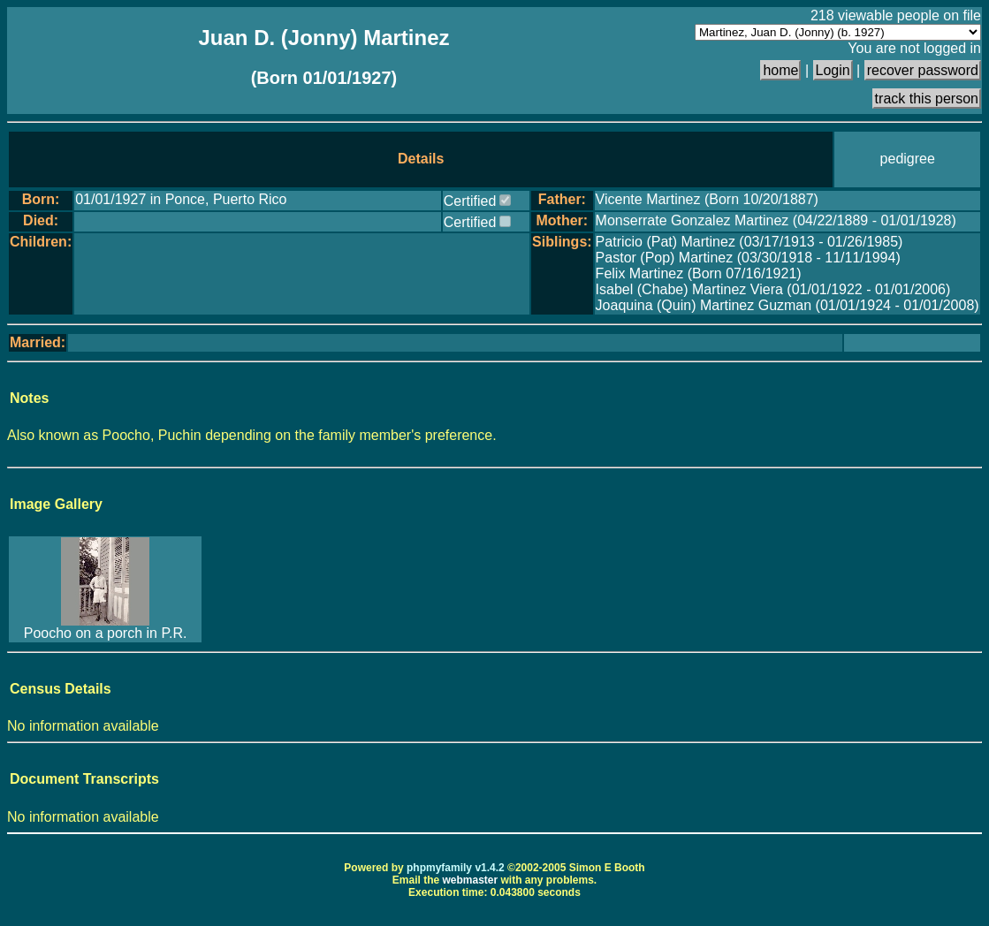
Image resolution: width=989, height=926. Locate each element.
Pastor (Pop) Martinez (666, 257)
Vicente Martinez (650, 199)
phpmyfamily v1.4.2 (456, 867)
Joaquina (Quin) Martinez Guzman (706, 305)
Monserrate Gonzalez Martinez (694, 220)
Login (833, 70)
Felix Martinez (642, 273)
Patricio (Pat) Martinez (668, 241)
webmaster (470, 880)
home (780, 70)
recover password (922, 70)
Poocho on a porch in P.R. (105, 633)
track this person (926, 98)
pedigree (907, 158)
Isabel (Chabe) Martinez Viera (691, 289)
